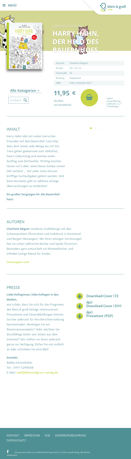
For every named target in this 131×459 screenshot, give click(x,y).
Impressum (32, 435)
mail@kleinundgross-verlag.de (37, 372)
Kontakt (13, 435)
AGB (48, 435)
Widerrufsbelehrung (71, 435)
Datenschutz (17, 440)
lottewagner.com (18, 262)
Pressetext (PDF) (99, 316)
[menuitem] (73, 5)
